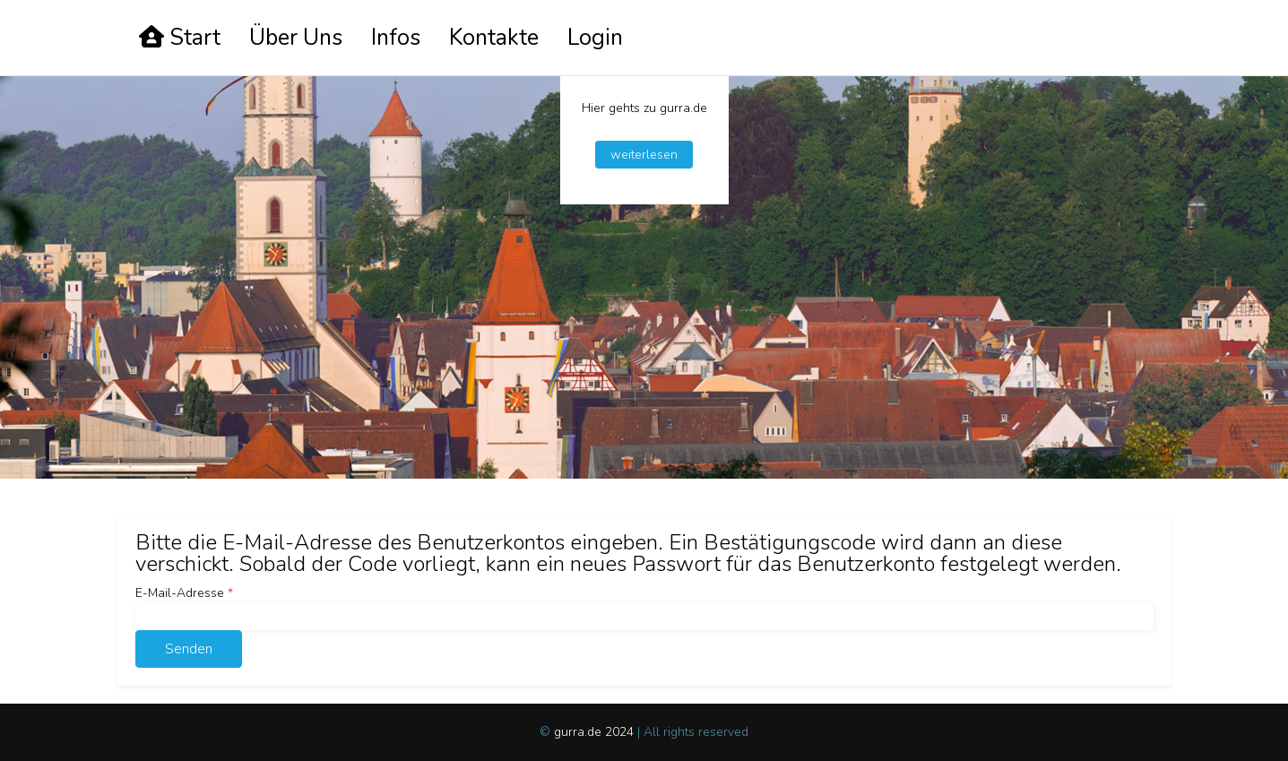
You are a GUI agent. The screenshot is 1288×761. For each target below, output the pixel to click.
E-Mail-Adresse (184, 592)
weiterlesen (644, 154)
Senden (188, 649)
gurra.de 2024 (595, 731)
